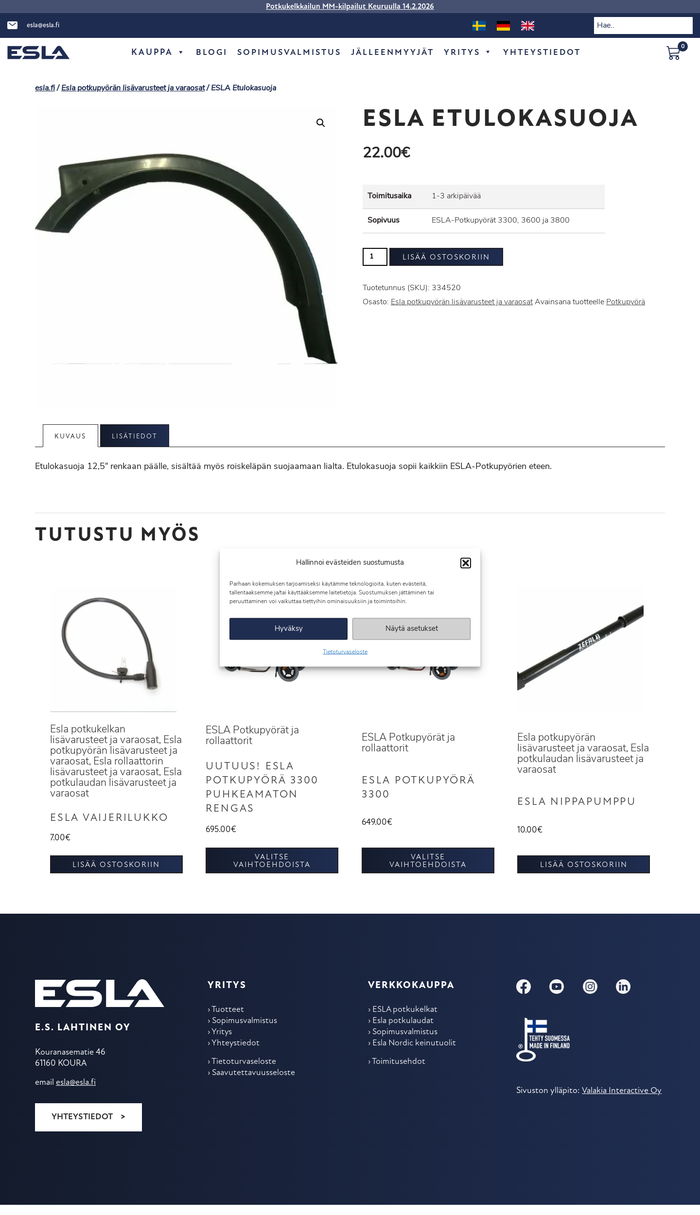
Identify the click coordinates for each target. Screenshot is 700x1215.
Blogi (207, 52)
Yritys (471, 53)
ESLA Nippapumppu (580, 808)
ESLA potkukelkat (405, 1021)
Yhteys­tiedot (546, 52)
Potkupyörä (625, 302)
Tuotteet (228, 1021)
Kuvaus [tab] (71, 436)
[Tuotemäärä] (375, 257)
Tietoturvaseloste (345, 652)
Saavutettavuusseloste (254, 1087)
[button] (466, 563)
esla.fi (45, 88)
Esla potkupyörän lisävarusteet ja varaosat (133, 88)
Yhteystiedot (82, 1127)
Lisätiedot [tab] (137, 436)
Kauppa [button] (153, 53)
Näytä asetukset (411, 628)
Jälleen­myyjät (393, 52)
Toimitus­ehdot (399, 1075)
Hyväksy (289, 628)
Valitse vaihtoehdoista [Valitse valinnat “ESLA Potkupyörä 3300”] (428, 872)
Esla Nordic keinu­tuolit (415, 1056)
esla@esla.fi (43, 25)
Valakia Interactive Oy (621, 1101)
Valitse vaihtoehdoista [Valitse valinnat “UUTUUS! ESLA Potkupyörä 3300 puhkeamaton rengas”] (272, 872)
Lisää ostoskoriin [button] (116, 876)
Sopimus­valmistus (286, 52)
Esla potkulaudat (404, 1033)
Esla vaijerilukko (112, 829)
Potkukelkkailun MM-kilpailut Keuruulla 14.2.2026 (350, 7)
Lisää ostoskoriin (446, 257)
